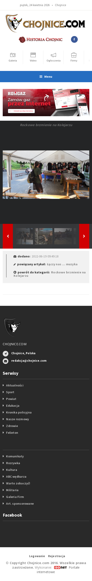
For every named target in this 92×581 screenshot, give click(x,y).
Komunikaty (15, 456)
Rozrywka (13, 463)
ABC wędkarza (16, 476)
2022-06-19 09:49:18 (45, 256)
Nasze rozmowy (17, 419)
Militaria (12, 490)
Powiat (11, 399)
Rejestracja (56, 556)
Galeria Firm (15, 497)
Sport (10, 392)
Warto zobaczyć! (18, 483)
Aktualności (14, 385)
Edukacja (12, 406)
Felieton (12, 433)
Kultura (11, 470)
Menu (46, 76)
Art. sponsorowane (20, 504)
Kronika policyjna (19, 412)
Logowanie (37, 556)
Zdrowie (12, 426)
